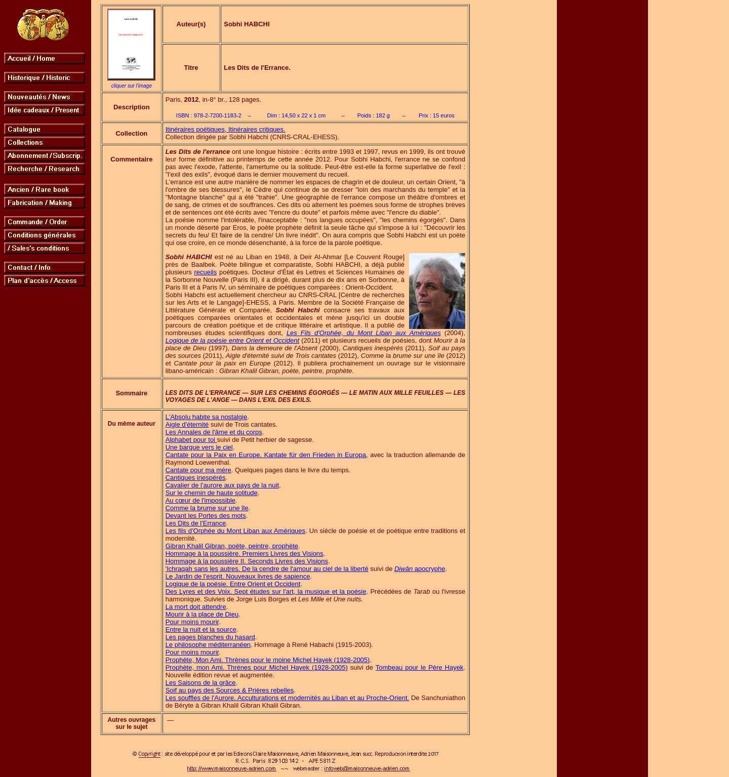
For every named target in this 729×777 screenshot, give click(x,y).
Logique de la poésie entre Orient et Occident (232, 340)
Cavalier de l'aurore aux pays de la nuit (222, 485)
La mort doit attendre (196, 606)
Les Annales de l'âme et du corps (214, 432)
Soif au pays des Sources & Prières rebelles (230, 690)
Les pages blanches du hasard (210, 637)
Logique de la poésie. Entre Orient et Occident (233, 584)
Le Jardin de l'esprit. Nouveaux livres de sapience (238, 576)
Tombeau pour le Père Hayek (420, 667)
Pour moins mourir (192, 622)
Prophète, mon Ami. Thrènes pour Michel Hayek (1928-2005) (257, 667)
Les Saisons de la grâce (201, 682)
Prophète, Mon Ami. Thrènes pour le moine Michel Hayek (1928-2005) (268, 660)
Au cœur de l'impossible (200, 500)
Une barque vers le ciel (199, 447)
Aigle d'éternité (187, 424)
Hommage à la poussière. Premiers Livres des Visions (244, 553)
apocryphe (419, 568)
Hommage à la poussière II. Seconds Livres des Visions (247, 561)
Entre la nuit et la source (201, 629)
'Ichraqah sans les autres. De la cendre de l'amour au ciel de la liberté (267, 568)
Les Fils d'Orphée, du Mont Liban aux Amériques (364, 333)
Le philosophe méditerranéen (208, 644)
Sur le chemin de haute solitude (212, 493)
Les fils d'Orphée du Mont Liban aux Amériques (235, 531)
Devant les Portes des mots (206, 515)
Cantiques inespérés (196, 477)
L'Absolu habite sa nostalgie (206, 417)
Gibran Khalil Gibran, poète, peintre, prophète (232, 546)
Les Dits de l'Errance (196, 523)
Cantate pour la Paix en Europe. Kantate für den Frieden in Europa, (267, 455)
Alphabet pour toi (191, 439)
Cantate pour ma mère (198, 470)
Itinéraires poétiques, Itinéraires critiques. (226, 129)
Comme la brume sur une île (207, 508)
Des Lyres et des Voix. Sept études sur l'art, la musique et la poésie (266, 591)
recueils (205, 272)
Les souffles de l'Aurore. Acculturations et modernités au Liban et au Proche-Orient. (287, 698)
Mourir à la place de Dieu (202, 614)
